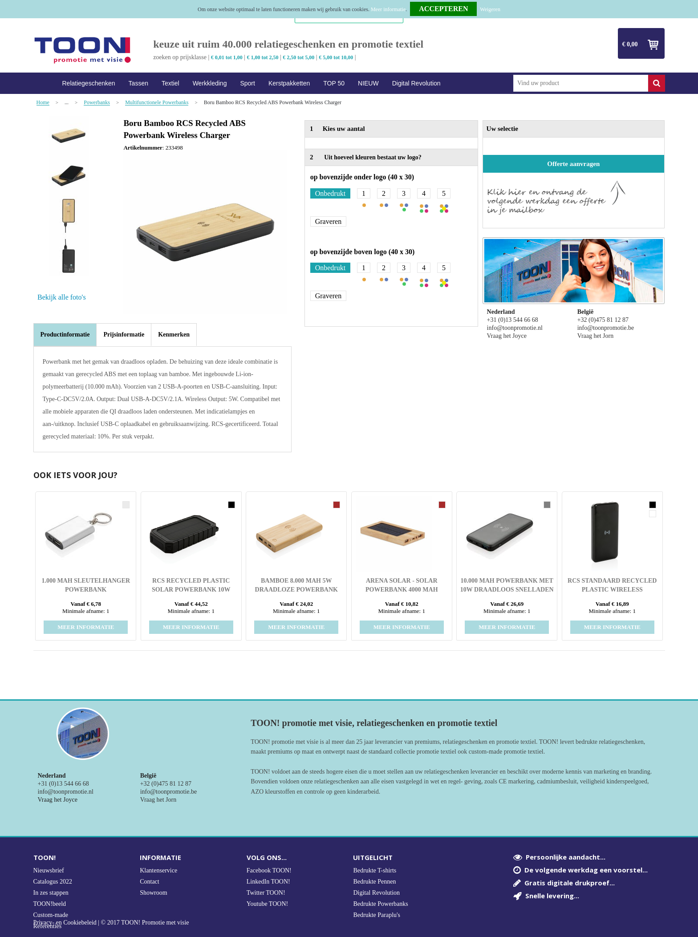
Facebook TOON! (269, 870)
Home (44, 83)
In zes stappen (51, 892)
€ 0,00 (630, 44)
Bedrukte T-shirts (374, 870)
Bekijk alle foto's (61, 297)
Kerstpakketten (289, 83)
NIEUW (368, 83)
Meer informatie (388, 9)
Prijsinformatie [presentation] (123, 334)
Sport (247, 83)
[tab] (65, 334)
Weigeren (490, 9)
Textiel (170, 83)
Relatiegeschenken (88, 83)
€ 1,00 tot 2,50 (263, 57)
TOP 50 (334, 83)
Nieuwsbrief (48, 870)
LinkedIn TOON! (268, 881)
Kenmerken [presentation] (174, 334)
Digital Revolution (416, 83)
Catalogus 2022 (53, 881)
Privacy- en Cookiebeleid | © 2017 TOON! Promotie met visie (111, 923)
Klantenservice (158, 870)
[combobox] (580, 83)
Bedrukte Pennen (374, 881)
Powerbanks (97, 102)
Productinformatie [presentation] (65, 334)
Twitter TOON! (266, 892)
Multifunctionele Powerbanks (156, 102)
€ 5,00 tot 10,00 (336, 57)
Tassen (138, 83)
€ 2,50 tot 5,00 (298, 57)
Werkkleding (210, 83)
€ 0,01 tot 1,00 (227, 57)
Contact (149, 881)
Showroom (153, 892)
